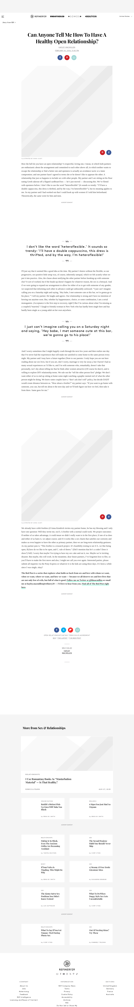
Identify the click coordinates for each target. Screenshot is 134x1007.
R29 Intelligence (24, 937)
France (110, 932)
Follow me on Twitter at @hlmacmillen (84, 520)
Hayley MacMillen (67, 47)
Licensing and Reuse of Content (24, 940)
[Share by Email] (73, 57)
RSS (67, 943)
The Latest (63, 578)
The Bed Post (75, 578)
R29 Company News (67, 926)
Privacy (67, 932)
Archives (67, 940)
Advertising (24, 932)
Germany (110, 929)
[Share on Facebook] (60, 57)
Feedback (24, 934)
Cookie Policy (67, 934)
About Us (24, 926)
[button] (121, 19)
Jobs (24, 929)
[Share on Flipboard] (70, 570)
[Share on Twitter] (63, 570)
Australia (110, 934)
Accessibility (67, 937)
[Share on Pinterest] (67, 57)
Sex (54, 578)
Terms (66, 929)
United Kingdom (110, 926)
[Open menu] (3, 15)
